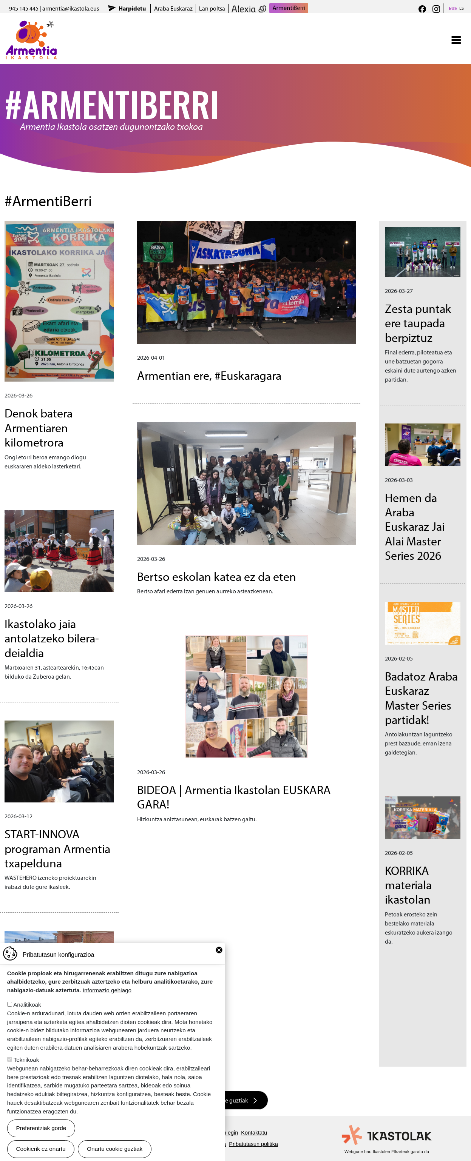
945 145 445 (24, 8)
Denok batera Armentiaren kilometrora (39, 427)
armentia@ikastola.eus (70, 8)
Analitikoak (27, 1004)
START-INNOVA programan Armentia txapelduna (57, 848)
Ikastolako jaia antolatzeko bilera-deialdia (52, 638)
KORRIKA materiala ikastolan (408, 885)
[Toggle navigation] (456, 40)
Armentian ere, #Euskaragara (209, 375)
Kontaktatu (254, 1133)
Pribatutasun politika (253, 1144)
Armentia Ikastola (31, 25)
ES (461, 8)
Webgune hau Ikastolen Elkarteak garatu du (386, 1151)
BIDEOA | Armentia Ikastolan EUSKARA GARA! (234, 796)
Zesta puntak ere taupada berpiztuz (418, 323)
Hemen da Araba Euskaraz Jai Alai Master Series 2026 (415, 526)
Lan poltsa (212, 8)
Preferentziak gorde (41, 1128)
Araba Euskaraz (173, 8)
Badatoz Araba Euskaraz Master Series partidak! (421, 697)
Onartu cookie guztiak (114, 1149)
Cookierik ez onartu (41, 1149)
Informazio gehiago (107, 990)
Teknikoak (26, 1059)
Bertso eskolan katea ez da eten (216, 576)
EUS (453, 8)
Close (219, 950)
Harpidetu (132, 8)
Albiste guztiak (229, 1100)
